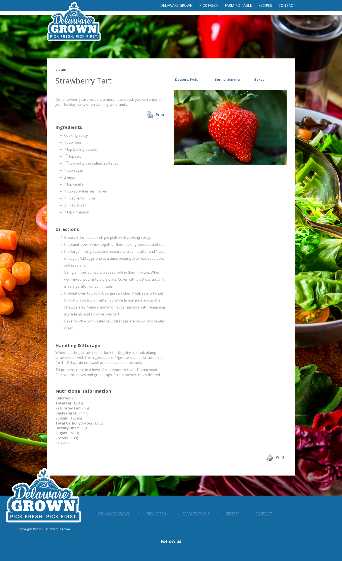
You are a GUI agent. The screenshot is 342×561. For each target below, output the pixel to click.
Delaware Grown (176, 5)
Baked (259, 79)
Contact (287, 5)
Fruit (194, 79)
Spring (220, 79)
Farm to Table (238, 5)
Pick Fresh (208, 5)
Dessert (181, 79)
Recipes (265, 5)
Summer (234, 79)
